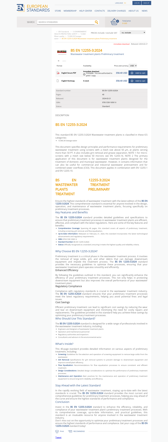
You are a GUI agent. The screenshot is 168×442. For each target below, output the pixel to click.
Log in (136, 3)
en (125, 3)
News (144, 10)
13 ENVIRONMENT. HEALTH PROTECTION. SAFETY (70, 32)
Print (62, 431)
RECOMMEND (79, 431)
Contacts (100, 10)
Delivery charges (116, 10)
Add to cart (140, 73)
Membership (70, 10)
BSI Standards (63, 31)
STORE (58, 10)
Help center (85, 10)
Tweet (58, 437)
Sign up (146, 3)
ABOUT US (134, 10)
